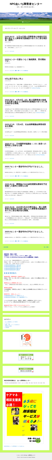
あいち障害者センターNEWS (11, 321)
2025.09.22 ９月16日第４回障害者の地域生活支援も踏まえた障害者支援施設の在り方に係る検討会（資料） (26, 38)
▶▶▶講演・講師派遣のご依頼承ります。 (15, 276)
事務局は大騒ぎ (8, 326)
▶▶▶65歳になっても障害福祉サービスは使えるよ (14, 446)
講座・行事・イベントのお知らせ (21, 70)
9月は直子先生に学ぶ (14, 79)
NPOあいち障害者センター (26, 3)
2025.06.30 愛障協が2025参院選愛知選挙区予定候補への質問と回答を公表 (26, 185)
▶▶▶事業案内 (10, 273)
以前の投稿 (5, 247)
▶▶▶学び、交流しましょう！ (12, 294)
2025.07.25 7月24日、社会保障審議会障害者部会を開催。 (25, 125)
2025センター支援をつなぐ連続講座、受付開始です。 (25, 60)
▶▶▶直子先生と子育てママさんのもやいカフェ (17, 305)
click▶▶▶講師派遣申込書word (12, 266)
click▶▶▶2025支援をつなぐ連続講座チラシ (16, 297)
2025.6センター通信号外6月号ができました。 (25, 232)
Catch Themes (32, 457)
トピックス (12, 51)
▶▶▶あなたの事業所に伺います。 (13, 283)
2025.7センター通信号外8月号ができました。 (25, 167)
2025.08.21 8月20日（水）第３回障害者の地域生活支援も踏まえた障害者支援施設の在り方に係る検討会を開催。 (26, 101)
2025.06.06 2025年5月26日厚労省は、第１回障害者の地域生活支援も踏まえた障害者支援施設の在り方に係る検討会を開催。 (26, 209)
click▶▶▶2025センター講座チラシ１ (14, 295)
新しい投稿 (46, 247)
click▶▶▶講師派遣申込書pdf (12, 269)
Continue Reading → (36, 88)
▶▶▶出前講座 (8, 287)
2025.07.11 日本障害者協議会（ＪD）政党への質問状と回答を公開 (25, 145)
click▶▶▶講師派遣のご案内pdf (12, 265)
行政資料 (7, 327)
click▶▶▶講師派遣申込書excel (12, 268)
